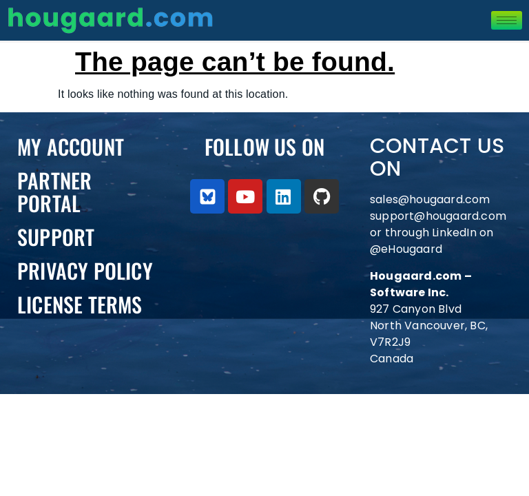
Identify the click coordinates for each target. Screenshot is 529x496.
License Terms (80, 304)
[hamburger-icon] (506, 20)
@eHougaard (406, 249)
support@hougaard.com (438, 216)
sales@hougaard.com (431, 199)
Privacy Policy (85, 270)
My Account (70, 146)
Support (55, 236)
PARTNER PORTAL (54, 191)
